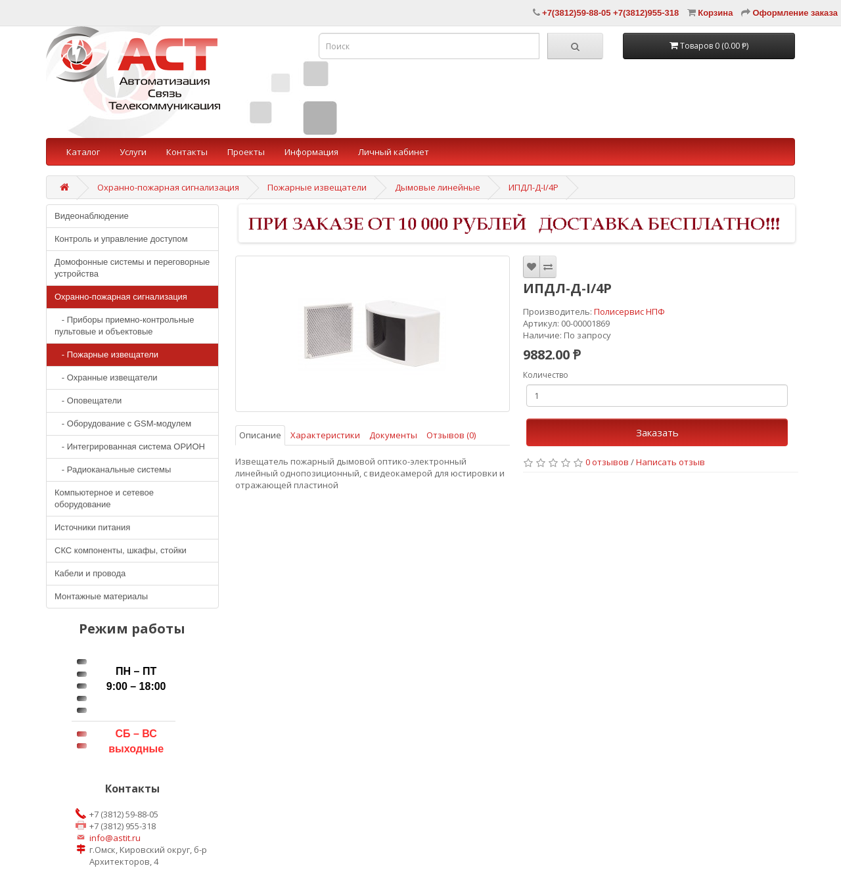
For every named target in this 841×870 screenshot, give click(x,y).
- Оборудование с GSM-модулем (123, 423)
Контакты (187, 152)
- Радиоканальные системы (113, 469)
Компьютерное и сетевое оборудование (104, 498)
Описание (260, 435)
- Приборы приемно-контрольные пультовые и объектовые (124, 325)
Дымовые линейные (437, 187)
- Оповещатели (88, 400)
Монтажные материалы (101, 596)
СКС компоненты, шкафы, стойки (121, 550)
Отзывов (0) (451, 435)
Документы (393, 435)
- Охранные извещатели (106, 377)
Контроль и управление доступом (121, 239)
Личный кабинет (393, 152)
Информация (311, 152)
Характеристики (325, 435)
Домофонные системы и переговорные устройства (132, 268)
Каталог (83, 152)
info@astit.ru (115, 838)
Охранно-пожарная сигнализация (168, 187)
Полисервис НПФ (629, 311)
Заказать (657, 432)
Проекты (246, 152)
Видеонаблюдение (92, 216)
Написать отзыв (670, 462)
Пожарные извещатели (317, 187)
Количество (545, 374)
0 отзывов (607, 462)
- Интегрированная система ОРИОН (130, 446)
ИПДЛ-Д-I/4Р (533, 187)
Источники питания (92, 527)
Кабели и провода (90, 573)
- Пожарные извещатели (106, 354)
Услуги (133, 152)
